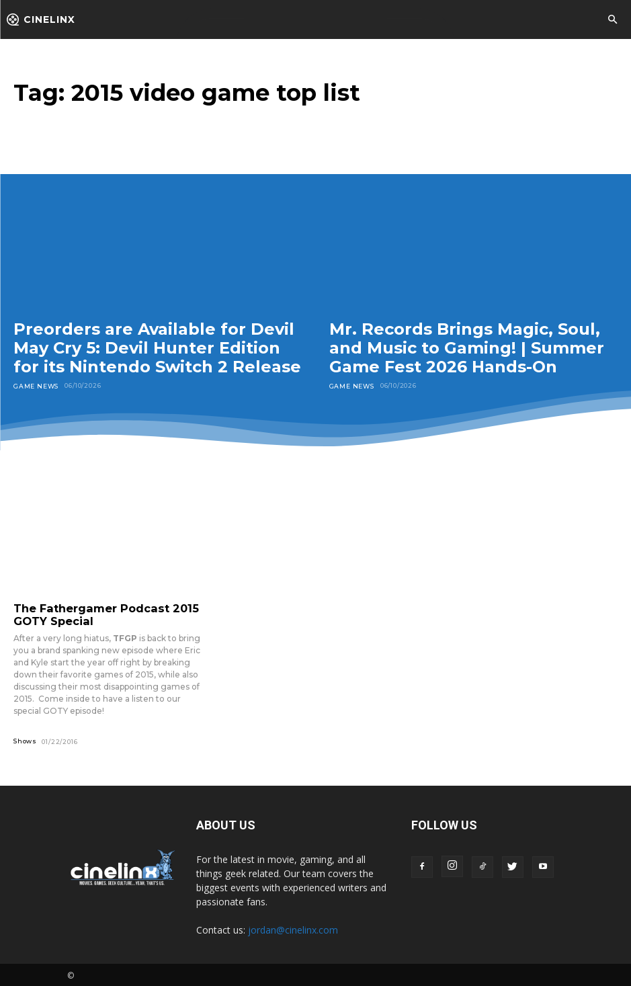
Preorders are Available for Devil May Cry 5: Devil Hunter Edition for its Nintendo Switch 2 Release (157, 347)
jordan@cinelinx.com (293, 927)
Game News (35, 385)
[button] (612, 20)
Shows (25, 739)
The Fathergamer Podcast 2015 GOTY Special (99, 614)
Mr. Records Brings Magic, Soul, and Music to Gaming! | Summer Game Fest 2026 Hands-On (466, 347)
